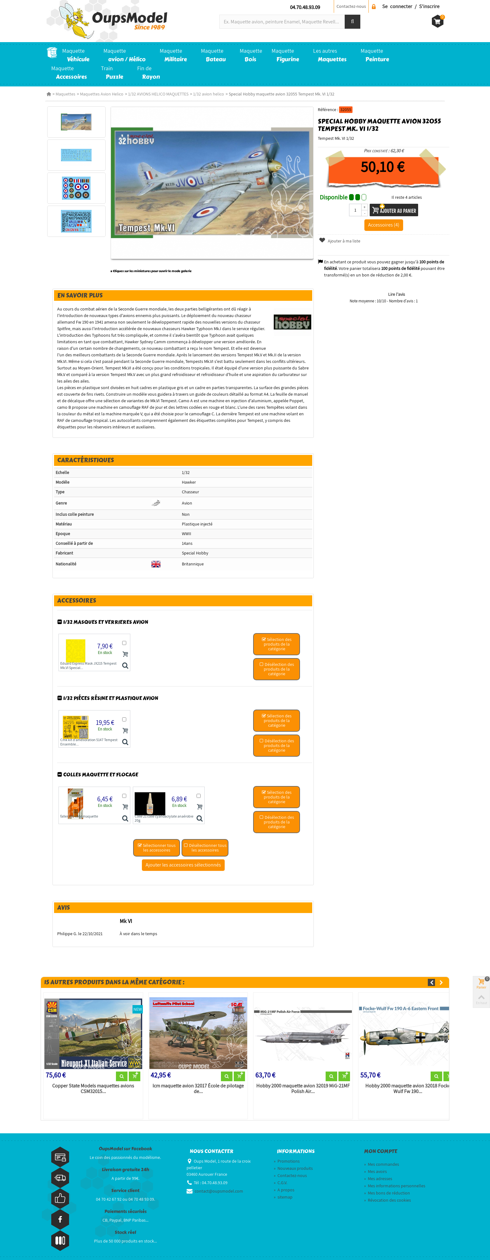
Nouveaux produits (293, 1165)
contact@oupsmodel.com (219, 1187)
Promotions (287, 1157)
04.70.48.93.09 (305, 7)
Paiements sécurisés (125, 1208)
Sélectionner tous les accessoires (156, 843)
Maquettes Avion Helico (101, 94)
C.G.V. (280, 1179)
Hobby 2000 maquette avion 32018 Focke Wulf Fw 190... (409, 1085)
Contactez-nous (351, 6)
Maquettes (65, 94)
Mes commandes (381, 1161)
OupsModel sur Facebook (125, 1145)
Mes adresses (378, 1175)
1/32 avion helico (208, 94)
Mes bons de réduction (387, 1189)
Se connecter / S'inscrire (410, 6)
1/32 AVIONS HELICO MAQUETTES (158, 94)
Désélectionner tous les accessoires (204, 843)
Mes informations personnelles (394, 1182)
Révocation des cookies (387, 1196)
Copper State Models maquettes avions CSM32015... (91, 1085)
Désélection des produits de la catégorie (277, 664)
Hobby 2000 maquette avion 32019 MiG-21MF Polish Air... (302, 1085)
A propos (284, 1186)
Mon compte (380, 1148)
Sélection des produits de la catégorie (277, 639)
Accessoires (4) (386, 224)
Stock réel (125, 1229)
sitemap (283, 1193)
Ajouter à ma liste (340, 241)
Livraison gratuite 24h (125, 1166)
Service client (125, 1187)
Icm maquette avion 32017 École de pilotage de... (196, 1085)
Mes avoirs (375, 1168)
